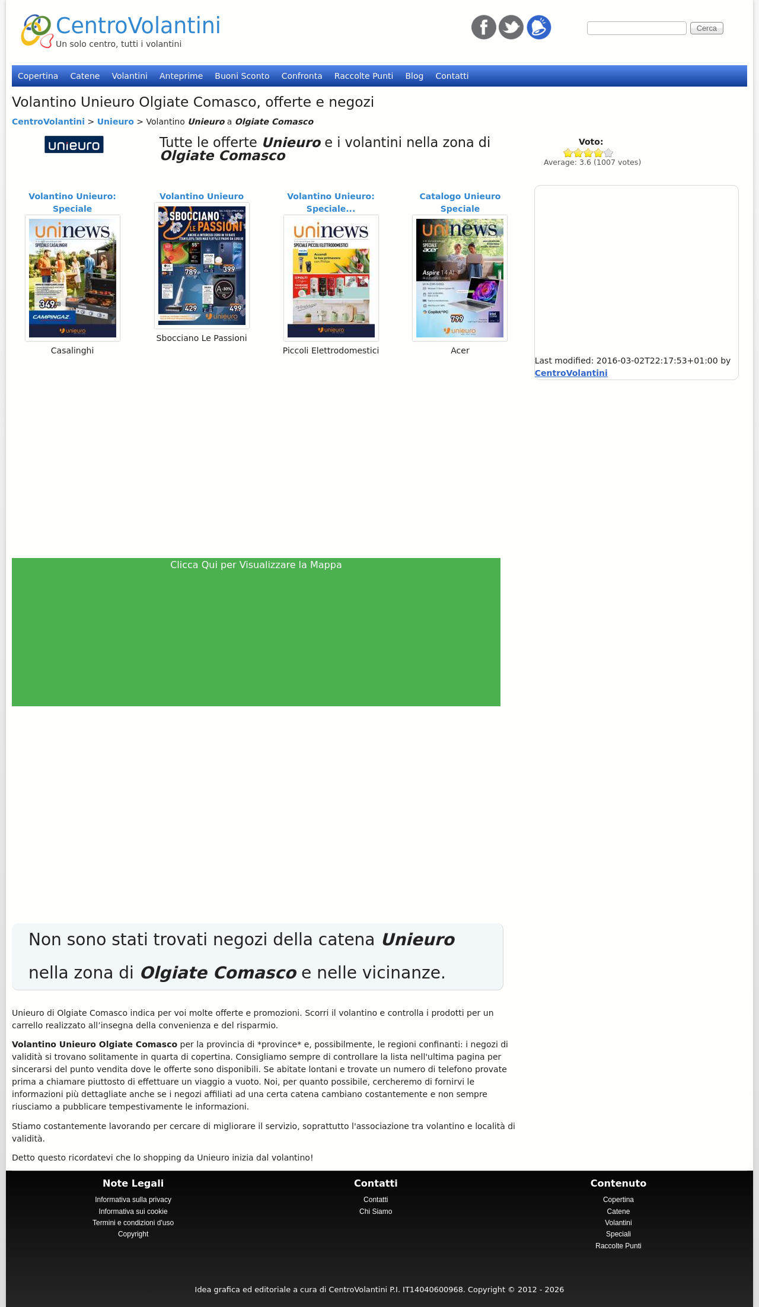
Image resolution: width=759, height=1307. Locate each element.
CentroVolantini (138, 26)
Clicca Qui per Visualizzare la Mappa (256, 564)
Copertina (38, 76)
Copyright (133, 1234)
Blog (414, 76)
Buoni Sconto (242, 76)
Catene (85, 76)
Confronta (302, 76)
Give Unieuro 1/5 (568, 152)
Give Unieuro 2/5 (578, 152)
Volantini (129, 76)
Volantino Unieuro (202, 196)
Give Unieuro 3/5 (588, 152)
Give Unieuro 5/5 (609, 152)
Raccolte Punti (364, 76)
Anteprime (181, 76)
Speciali (618, 1234)
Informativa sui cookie (133, 1211)
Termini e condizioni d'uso (133, 1223)
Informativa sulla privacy (133, 1200)
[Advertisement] (261, 457)
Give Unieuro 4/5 (599, 152)
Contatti (451, 76)
